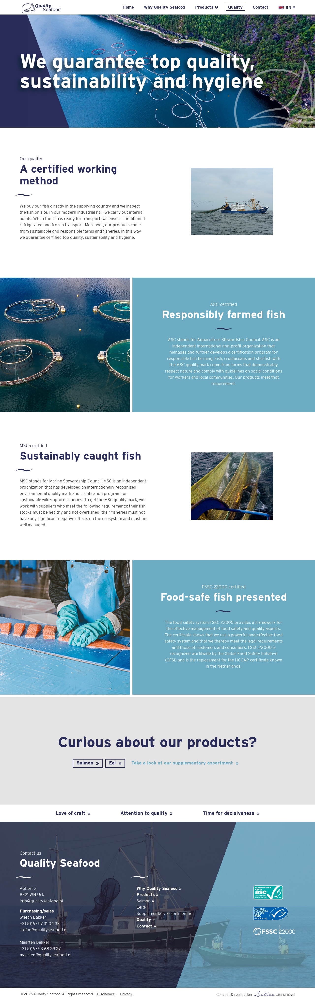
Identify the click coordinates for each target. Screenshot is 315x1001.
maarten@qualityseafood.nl (45, 955)
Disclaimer (105, 994)
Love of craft (73, 813)
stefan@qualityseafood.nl (43, 930)
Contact (260, 7)
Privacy (126, 994)
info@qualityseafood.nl (41, 901)
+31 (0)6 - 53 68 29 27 (40, 949)
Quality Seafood (41, 8)
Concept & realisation (255, 994)
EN (290, 7)
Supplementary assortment (164, 913)
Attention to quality (146, 813)
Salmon (85, 762)
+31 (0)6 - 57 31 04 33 (40, 924)
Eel (112, 762)
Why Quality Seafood (164, 7)
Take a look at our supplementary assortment (182, 762)
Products (206, 7)
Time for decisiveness (231, 813)
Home (128, 7)
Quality (235, 7)
